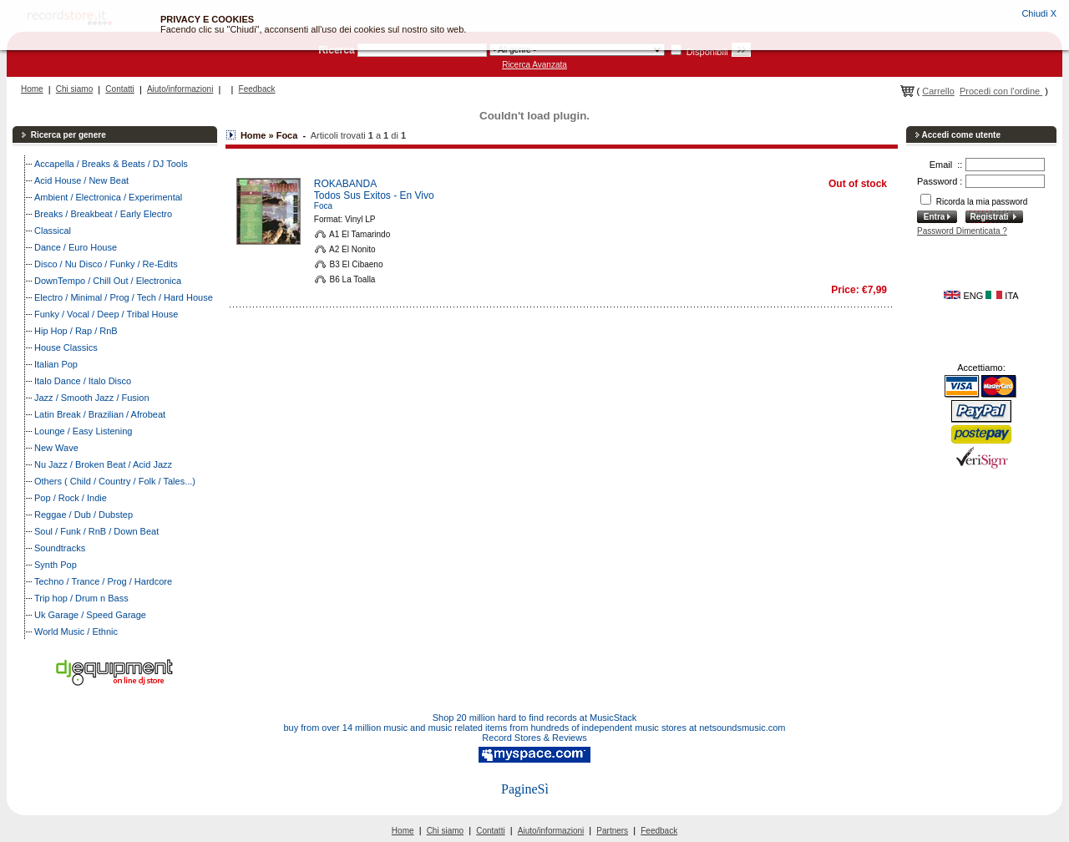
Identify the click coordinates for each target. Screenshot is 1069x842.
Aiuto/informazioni (180, 89)
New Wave (56, 448)
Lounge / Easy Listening (83, 431)
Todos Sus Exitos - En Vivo (374, 195)
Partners (612, 830)
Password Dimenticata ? (962, 231)
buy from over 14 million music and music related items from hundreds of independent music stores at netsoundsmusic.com (535, 728)
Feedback (257, 89)
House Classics (66, 347)
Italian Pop (56, 364)
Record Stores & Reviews (534, 738)
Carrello (938, 91)
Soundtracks (59, 548)
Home (32, 89)
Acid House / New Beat (81, 180)
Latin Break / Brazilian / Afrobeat (99, 414)
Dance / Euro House (75, 247)
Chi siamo (74, 89)
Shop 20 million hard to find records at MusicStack (535, 718)
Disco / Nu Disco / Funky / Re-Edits (106, 264)
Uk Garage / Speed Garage (90, 615)
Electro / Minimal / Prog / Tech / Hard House (123, 297)
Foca (323, 205)
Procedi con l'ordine (1001, 91)
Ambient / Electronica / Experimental (108, 197)
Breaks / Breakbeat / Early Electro (103, 214)
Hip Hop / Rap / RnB (76, 331)
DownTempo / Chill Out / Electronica (107, 281)
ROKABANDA (345, 184)
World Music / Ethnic (76, 631)
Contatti (119, 89)
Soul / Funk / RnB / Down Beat (96, 531)
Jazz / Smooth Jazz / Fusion (91, 398)
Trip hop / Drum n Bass (81, 598)
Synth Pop (55, 565)
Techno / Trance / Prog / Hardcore (103, 581)
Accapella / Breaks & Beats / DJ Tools (111, 164)
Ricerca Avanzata (534, 64)
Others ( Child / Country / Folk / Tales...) (114, 481)
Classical (52, 231)
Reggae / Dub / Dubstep (83, 515)
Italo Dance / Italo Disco (82, 381)
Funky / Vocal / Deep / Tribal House (106, 314)
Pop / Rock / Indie (70, 498)
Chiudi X (1038, 13)
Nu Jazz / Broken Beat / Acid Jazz (103, 464)
